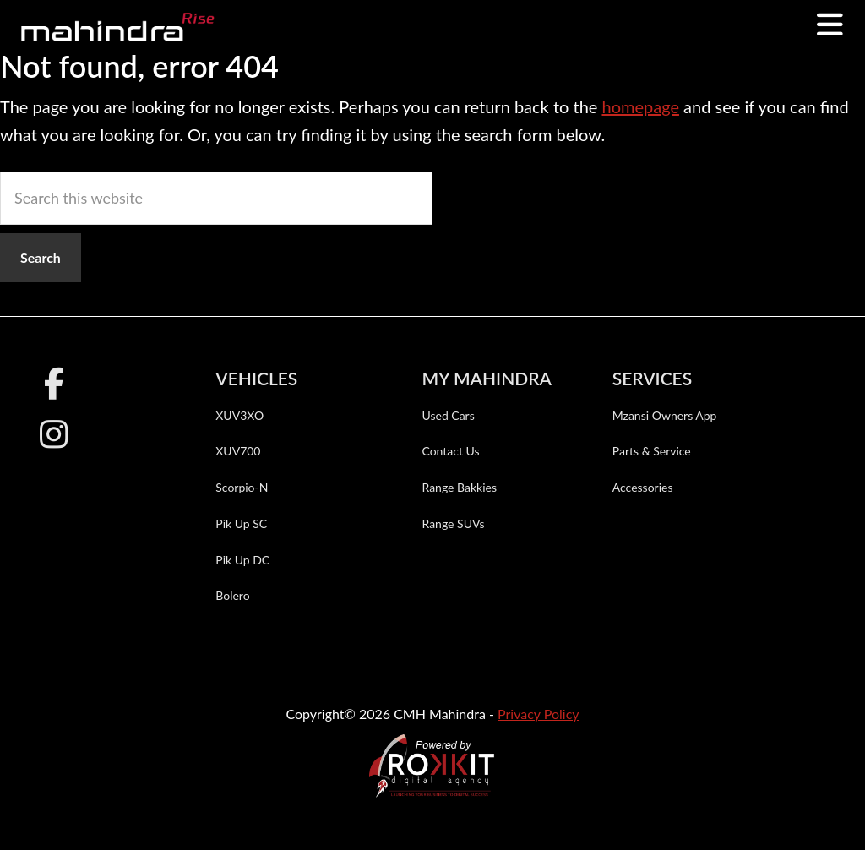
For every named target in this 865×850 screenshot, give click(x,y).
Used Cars (448, 415)
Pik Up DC (242, 560)
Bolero (232, 595)
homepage (639, 106)
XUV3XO (239, 415)
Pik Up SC (241, 523)
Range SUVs (453, 523)
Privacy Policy (538, 714)
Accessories (642, 487)
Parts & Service (651, 451)
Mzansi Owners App (664, 415)
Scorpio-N (241, 487)
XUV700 (237, 451)
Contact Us (450, 451)
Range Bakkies (459, 487)
